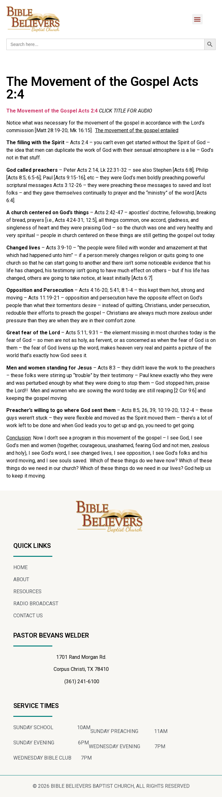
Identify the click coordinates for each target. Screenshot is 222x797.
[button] (197, 19)
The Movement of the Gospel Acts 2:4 (52, 111)
